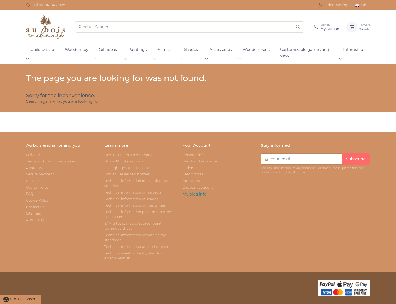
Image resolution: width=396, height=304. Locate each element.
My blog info (195, 194)
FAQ (29, 194)
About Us (34, 168)
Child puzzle (42, 49)
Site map (33, 213)
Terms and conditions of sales (51, 161)
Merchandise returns (200, 161)
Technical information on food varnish (136, 247)
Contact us (35, 207)
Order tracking (333, 5)
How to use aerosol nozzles (127, 174)
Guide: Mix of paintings (123, 161)
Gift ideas (108, 49)
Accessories (221, 49)
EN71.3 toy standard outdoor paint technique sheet (132, 225)
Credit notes (193, 174)
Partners (33, 181)
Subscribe (355, 158)
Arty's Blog (35, 220)
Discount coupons (198, 187)
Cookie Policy (37, 200)
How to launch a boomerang (128, 155)
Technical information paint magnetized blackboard (138, 214)
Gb (361, 5)
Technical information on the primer (135, 205)
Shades (191, 49)
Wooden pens (256, 49)
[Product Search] (189, 27)
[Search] (297, 27)
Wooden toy (76, 49)
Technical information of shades (131, 199)
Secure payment (40, 174)
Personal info (194, 155)
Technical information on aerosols (132, 192)
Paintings (137, 49)
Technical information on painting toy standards (136, 183)
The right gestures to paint (126, 168)
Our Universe (37, 187)
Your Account (197, 145)
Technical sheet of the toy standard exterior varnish (133, 255)
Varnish (165, 49)
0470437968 (54, 5)
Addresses (191, 181)
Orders (188, 168)
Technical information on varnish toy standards (135, 237)
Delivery (33, 155)
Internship (353, 49)
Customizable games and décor (304, 52)
